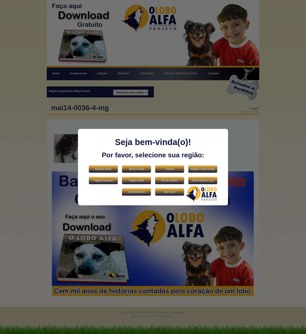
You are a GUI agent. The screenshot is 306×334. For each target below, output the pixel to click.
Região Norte (136, 180)
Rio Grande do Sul (202, 180)
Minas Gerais (136, 169)
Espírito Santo (103, 169)
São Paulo (169, 191)
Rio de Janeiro (169, 180)
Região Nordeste (103, 180)
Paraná (170, 169)
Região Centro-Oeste (203, 169)
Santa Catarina (136, 191)
